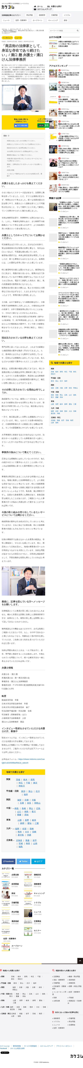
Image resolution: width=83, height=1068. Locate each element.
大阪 (34, 800)
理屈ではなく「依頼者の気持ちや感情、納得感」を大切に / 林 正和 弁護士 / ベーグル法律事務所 (68, 236)
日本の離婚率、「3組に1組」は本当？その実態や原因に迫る (68, 101)
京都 (27, 800)
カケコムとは (4, 1046)
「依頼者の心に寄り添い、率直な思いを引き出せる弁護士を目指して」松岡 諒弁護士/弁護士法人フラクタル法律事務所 (68, 221)
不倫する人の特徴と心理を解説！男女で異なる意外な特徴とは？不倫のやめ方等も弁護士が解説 (68, 88)
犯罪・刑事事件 (21, 20)
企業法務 (15, 875)
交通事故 (37, 921)
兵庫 (22, 803)
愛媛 (19, 815)
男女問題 (29, 15)
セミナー (37, 930)
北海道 (19, 840)
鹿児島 (21, 835)
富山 (30, 791)
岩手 (35, 840)
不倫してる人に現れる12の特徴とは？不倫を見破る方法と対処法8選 (68, 75)
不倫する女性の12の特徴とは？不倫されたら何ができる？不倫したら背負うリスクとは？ (68, 164)
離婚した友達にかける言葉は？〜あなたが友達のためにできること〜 (68, 177)
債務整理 (42, 15)
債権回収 (37, 875)
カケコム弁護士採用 (17, 1048)
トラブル (67, 15)
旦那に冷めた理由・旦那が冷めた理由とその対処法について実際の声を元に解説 (68, 151)
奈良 (29, 803)
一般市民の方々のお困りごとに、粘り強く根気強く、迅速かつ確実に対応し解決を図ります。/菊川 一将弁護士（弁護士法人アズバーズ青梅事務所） (68, 316)
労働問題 (54, 15)
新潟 (23, 791)
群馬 (33, 780)
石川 (38, 791)
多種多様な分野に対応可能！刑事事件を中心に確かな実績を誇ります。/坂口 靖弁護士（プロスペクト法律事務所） (68, 332)
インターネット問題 (59, 993)
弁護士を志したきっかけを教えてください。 (21, 141)
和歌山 (37, 803)
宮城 (21, 843)
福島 (21, 847)
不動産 (71, 998)
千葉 (28, 783)
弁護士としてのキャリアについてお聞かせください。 (24, 144)
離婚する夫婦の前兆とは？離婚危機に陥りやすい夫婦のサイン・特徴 (68, 114)
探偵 (65, 20)
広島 (38, 808)
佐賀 (24, 829)
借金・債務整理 (59, 980)
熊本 (20, 832)
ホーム (38, 6)
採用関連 (15, 884)
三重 (37, 823)
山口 (19, 812)
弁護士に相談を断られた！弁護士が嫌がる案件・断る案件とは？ (68, 55)
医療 (55, 998)
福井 (26, 794)
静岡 (22, 823)
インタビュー (7, 38)
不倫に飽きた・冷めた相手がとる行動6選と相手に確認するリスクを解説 (68, 189)
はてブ (38, 861)
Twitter (23, 861)
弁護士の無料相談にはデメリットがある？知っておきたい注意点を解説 (68, 44)
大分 (27, 832)
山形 (35, 843)
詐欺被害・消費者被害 (59, 987)
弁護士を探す (54, 6)
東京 (35, 783)
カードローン (37, 20)
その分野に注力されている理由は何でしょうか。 (23, 151)
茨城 (18, 780)
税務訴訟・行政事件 (75, 1002)
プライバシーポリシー (64, 1046)
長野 (27, 820)
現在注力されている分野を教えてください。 (21, 148)
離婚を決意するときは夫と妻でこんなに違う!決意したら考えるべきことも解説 (68, 126)
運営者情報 (17, 1046)
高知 (26, 815)
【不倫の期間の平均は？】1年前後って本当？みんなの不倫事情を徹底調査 (68, 138)
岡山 (31, 808)
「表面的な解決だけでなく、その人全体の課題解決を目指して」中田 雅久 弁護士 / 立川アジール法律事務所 (68, 267)
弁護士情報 (10, 170)
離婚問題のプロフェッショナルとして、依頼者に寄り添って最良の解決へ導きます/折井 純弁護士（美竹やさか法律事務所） (68, 251)
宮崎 (34, 832)
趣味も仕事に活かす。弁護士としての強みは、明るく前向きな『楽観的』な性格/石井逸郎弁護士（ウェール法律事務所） (68, 348)
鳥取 (17, 808)
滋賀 (19, 800)
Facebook (9, 861)
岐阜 (34, 820)
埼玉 (21, 783)
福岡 (17, 829)
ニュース (6, 20)
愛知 (29, 823)
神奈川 (22, 786)
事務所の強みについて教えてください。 (20, 155)
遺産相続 (15, 921)
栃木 (25, 780)
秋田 (28, 843)
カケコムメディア (43, 9)
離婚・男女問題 (74, 976)
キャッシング (53, 20)
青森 (27, 840)
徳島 (26, 812)
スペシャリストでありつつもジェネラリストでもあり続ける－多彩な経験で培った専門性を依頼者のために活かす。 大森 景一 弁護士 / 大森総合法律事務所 (68, 298)
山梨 (20, 820)
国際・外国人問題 (75, 986)
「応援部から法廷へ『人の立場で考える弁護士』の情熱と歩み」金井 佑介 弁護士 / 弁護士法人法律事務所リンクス (68, 205)
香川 (34, 812)
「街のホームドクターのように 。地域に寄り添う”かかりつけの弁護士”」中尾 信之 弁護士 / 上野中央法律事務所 (68, 281)
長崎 (32, 829)
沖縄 (29, 835)
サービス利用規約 (30, 1046)
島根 (24, 808)
